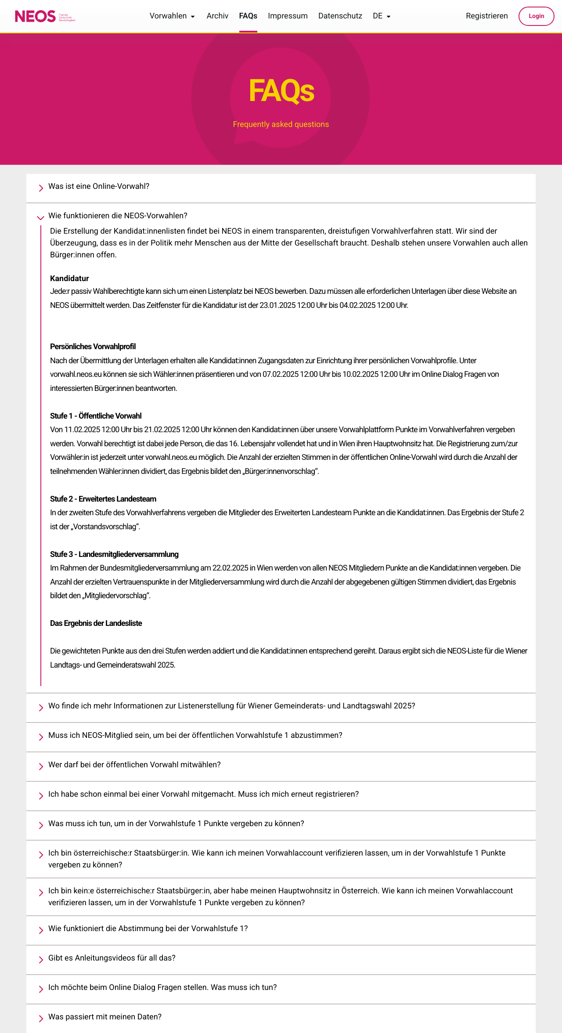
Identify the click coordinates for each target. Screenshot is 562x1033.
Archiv (217, 16)
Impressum (288, 16)
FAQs (248, 16)
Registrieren (487, 16)
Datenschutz (340, 16)
